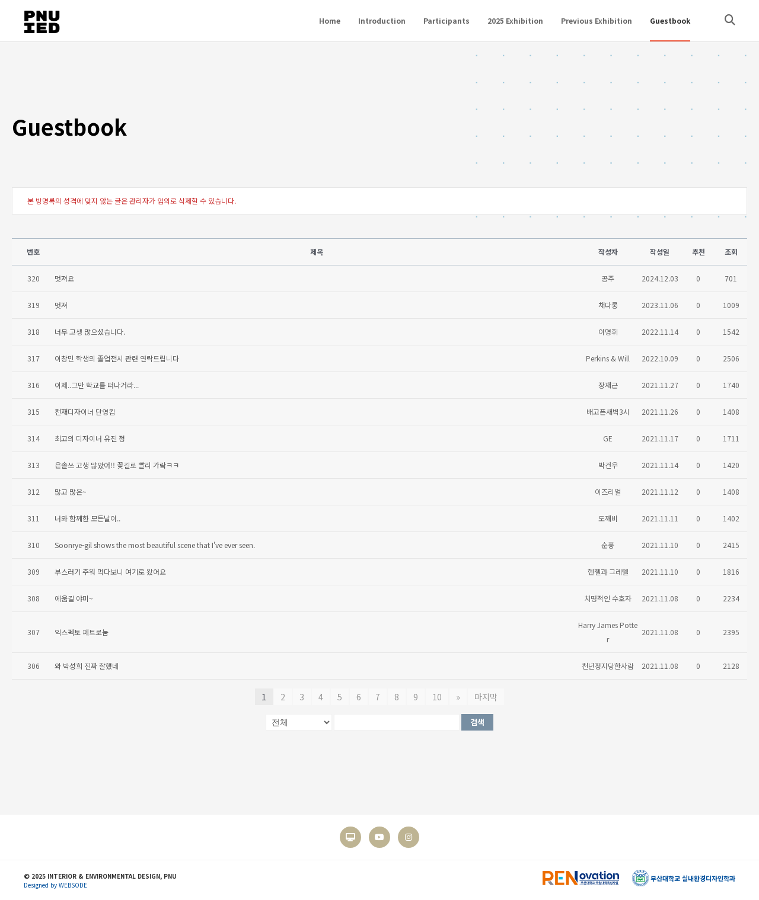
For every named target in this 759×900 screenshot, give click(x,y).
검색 (477, 722)
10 (437, 697)
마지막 (486, 697)
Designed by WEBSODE (55, 884)
